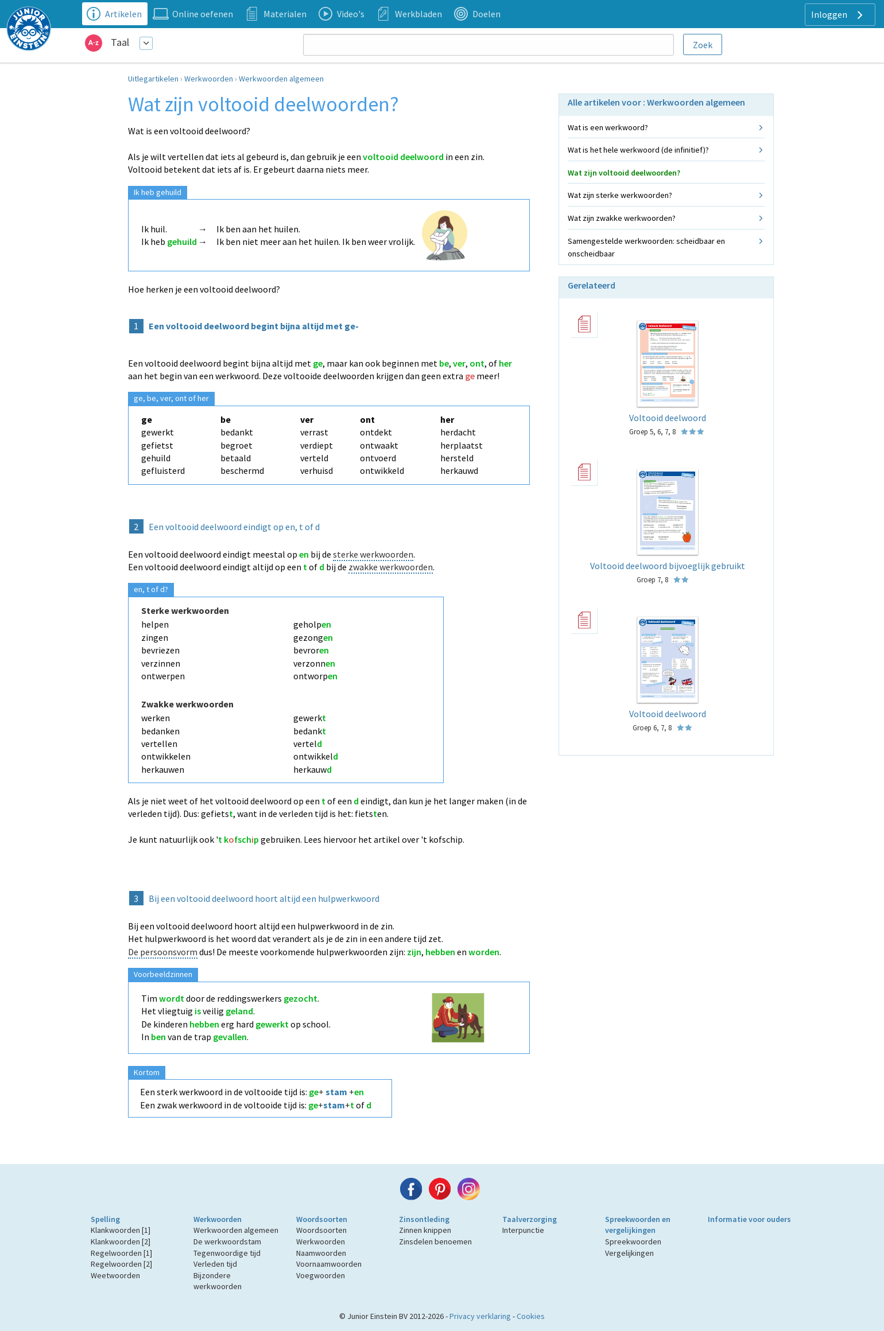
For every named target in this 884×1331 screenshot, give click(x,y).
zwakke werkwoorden (390, 567)
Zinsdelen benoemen (435, 1241)
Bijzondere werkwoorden (217, 1281)
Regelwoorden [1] (121, 1253)
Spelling (105, 1219)
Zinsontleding (424, 1219)
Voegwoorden (320, 1275)
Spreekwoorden (633, 1241)
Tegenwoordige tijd (227, 1253)
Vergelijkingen (629, 1253)
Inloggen (838, 15)
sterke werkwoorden (373, 554)
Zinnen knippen (425, 1230)
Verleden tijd (215, 1264)
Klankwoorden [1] (120, 1230)
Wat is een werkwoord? (608, 127)
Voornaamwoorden (329, 1264)
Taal (120, 42)
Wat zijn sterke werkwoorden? (620, 195)
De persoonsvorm (162, 952)
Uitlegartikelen (153, 78)
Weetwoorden (115, 1275)
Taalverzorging (529, 1219)
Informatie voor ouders (749, 1219)
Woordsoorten (321, 1219)
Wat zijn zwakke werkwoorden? (622, 218)
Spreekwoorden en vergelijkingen (637, 1225)
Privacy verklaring (480, 1316)
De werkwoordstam (227, 1241)
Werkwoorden (208, 78)
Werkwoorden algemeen (281, 78)
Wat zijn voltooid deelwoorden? (624, 173)
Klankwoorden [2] (120, 1241)
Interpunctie (523, 1230)
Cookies (531, 1316)
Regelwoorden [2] (121, 1264)
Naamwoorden (321, 1253)
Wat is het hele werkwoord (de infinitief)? (638, 150)
